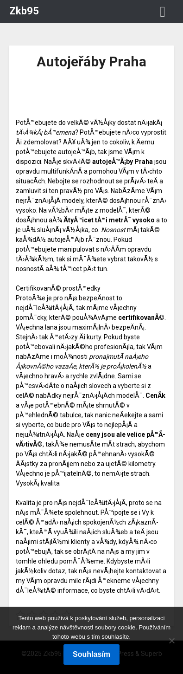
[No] (171, 640)
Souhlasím (91, 654)
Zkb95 (24, 11)
